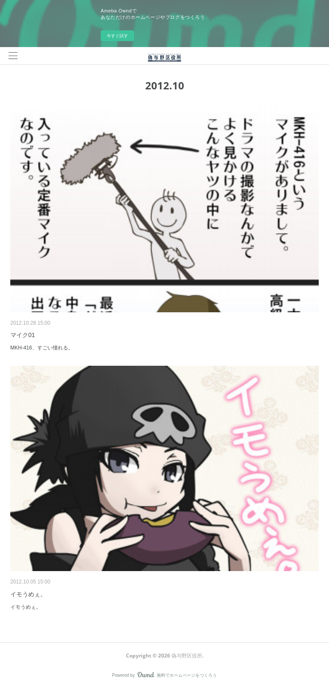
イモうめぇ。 (28, 594)
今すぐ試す (117, 35)
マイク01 (22, 335)
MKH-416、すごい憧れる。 (41, 348)
